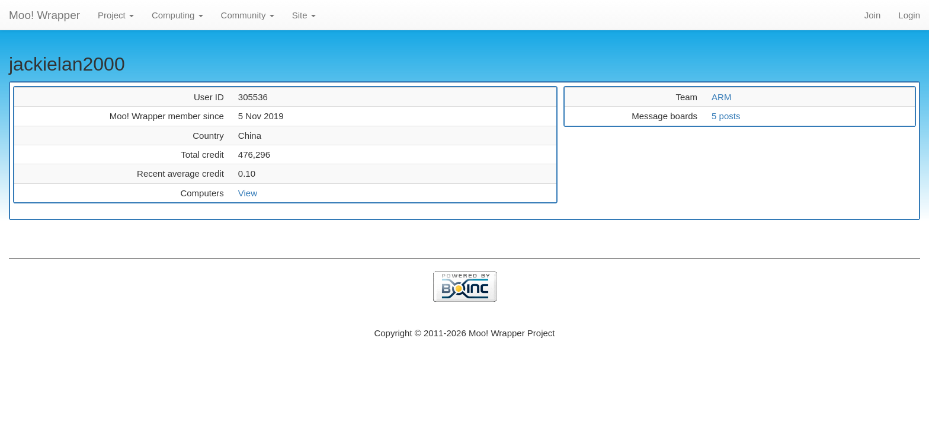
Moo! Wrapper (44, 15)
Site (304, 15)
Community (247, 15)
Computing (177, 15)
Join (872, 15)
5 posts (726, 116)
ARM (721, 97)
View (247, 193)
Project (116, 15)
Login (909, 15)
